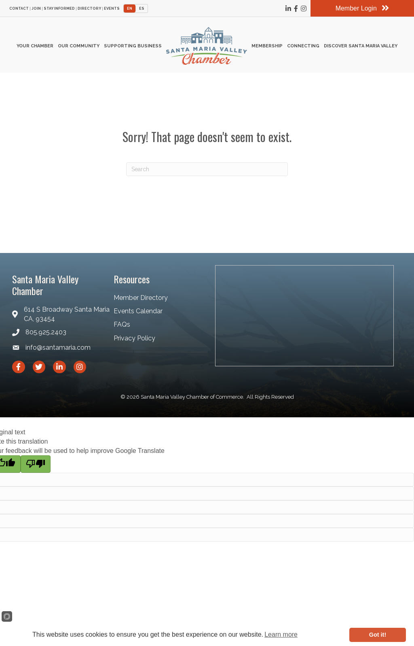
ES (141, 8)
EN (129, 8)
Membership (267, 46)
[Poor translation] (36, 463)
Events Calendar (138, 311)
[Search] (207, 169)
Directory (89, 9)
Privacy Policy (134, 338)
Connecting (303, 46)
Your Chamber (35, 46)
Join (36, 9)
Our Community (78, 46)
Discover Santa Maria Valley (360, 46)
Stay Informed (59, 9)
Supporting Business (133, 46)
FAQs (122, 324)
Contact (19, 9)
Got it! (377, 634)
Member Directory (141, 298)
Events (112, 9)
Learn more (281, 634)
